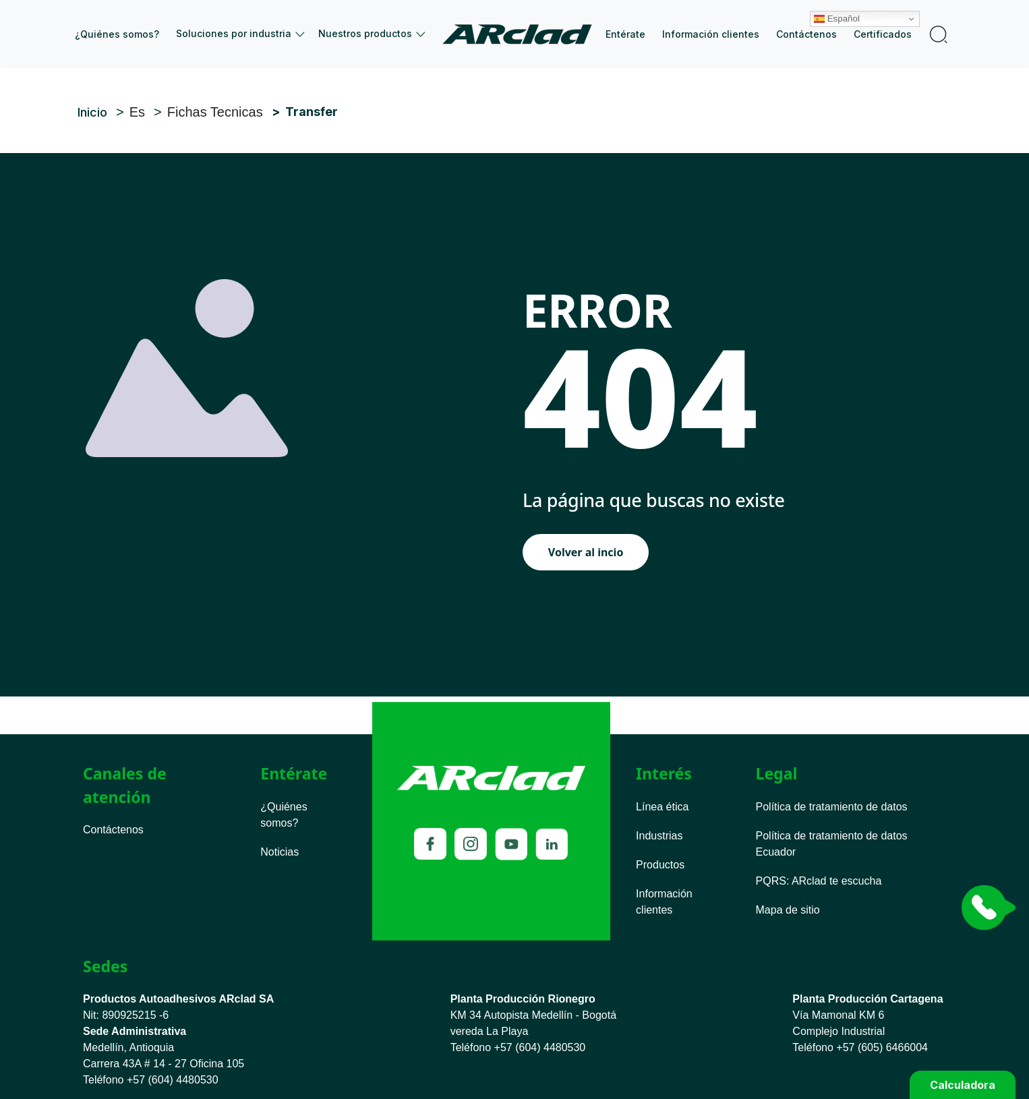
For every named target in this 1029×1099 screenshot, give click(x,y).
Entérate (625, 34)
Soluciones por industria (233, 33)
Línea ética (662, 806)
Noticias (279, 852)
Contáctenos (806, 34)
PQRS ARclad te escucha (819, 881)
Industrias (659, 835)
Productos (660, 864)
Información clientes (710, 34)
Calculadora (962, 1085)
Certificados (883, 34)
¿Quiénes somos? (117, 34)
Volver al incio (586, 552)
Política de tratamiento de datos (832, 806)
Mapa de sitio (788, 910)
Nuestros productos (365, 33)
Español (850, 8)
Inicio (522, 34)
